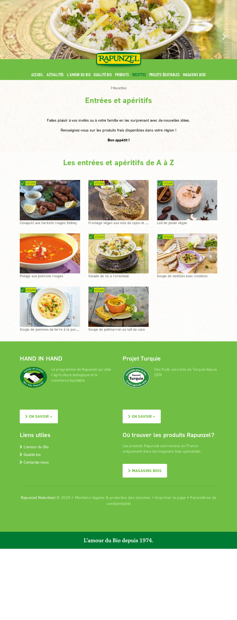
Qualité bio (102, 74)
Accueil (37, 74)
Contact (171, 3)
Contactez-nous (34, 462)
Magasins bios (194, 74)
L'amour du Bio (78, 74)
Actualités (55, 74)
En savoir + (38, 416)
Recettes (139, 74)
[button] (12, 34)
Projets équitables (164, 74)
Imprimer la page (170, 497)
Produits (122, 74)
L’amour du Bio (34, 446)
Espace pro (113, 3)
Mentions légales (90, 497)
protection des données (129, 497)
